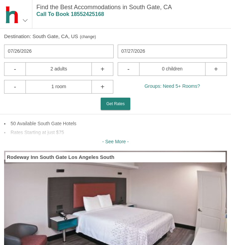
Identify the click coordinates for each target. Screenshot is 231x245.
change (88, 36)
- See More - (115, 141)
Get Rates (115, 103)
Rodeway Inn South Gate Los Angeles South (60, 157)
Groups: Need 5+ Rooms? (172, 86)
